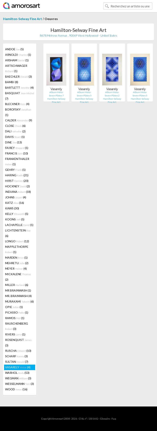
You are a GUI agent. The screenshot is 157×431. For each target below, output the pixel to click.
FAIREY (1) (16, 148)
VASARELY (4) (17, 367)
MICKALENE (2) (18, 276)
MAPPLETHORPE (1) (16, 249)
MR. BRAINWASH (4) (18, 296)
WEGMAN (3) (18, 378)
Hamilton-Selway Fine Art (22, 19)
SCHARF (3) (16, 356)
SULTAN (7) (16, 361)
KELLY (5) (16, 214)
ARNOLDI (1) (18, 54)
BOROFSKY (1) (18, 112)
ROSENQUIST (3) (18, 342)
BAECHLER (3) (18, 76)
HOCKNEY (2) (17, 186)
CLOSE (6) (15, 125)
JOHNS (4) (15, 197)
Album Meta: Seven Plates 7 (56, 94)
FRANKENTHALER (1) (17, 161)
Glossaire (105, 418)
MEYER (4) (16, 268)
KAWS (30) (12, 208)
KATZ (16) (14, 202)
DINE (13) (13, 142)
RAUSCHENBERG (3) (16, 326)
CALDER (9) (18, 120)
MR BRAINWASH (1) (18, 290)
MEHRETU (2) (16, 263)
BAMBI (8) (11, 82)
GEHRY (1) (15, 169)
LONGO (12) (17, 241)
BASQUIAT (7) (19, 95)
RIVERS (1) (15, 334)
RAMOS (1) (14, 318)
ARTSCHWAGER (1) (16, 68)
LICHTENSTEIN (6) (17, 233)
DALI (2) (15, 131)
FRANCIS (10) (16, 153)
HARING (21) (16, 175)
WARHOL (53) (17, 372)
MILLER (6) (16, 285)
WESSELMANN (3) (19, 383)
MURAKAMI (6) (19, 301)
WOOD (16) (16, 389)
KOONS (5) (14, 219)
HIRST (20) (16, 180)
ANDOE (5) (14, 49)
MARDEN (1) (16, 257)
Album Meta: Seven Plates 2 (112, 94)
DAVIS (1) (15, 136)
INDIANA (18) (18, 191)
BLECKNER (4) (17, 104)
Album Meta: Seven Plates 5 (84, 94)
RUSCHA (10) (18, 350)
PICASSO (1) (16, 312)
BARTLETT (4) (19, 87)
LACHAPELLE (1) (19, 225)
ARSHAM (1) (17, 60)
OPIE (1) (14, 307)
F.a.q (114, 418)
